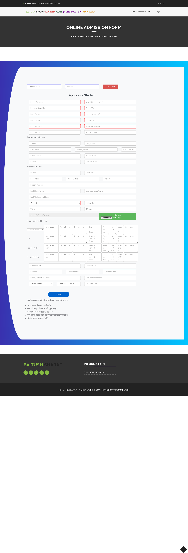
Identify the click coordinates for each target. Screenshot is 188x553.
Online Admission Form (141, 12)
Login (158, 12)
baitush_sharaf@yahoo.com (48, 3)
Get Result (111, 87)
